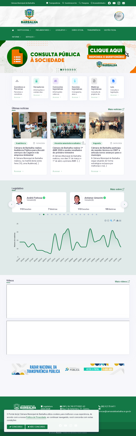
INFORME (16, 37)
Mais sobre (117, 189)
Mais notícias (116, 109)
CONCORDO (15, 427)
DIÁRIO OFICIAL (77, 30)
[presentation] (11, 204)
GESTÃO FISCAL (110, 30)
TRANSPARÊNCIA (93, 30)
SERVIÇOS (30, 37)
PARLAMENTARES (43, 30)
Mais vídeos (122, 281)
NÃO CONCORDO (36, 427)
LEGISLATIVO (61, 30)
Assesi (58, 433)
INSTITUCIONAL (24, 30)
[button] (39, 214)
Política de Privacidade (36, 417)
